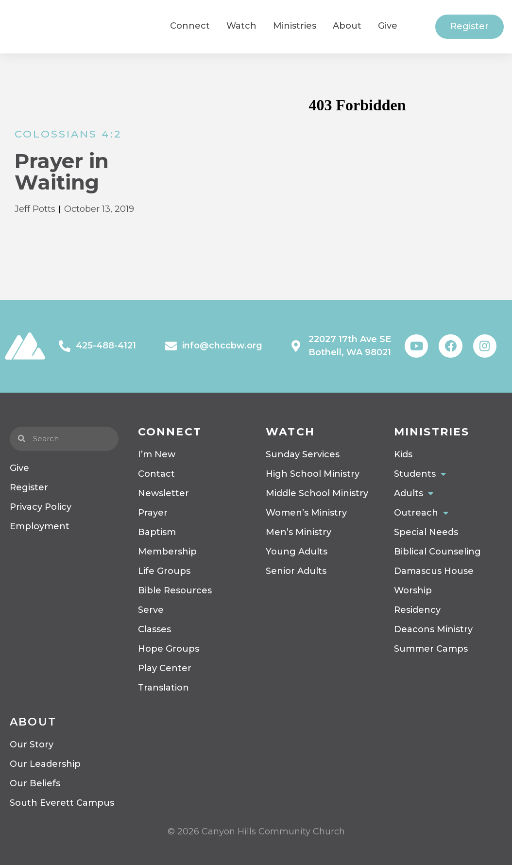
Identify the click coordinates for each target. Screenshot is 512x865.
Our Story (31, 744)
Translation (163, 687)
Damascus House (434, 571)
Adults (413, 493)
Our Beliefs (35, 783)
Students (420, 474)
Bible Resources (175, 590)
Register (29, 487)
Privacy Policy (40, 507)
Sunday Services (303, 454)
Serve (151, 610)
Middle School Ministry (317, 493)
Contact (156, 473)
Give (19, 468)
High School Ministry (312, 473)
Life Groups (164, 571)
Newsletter (163, 493)
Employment (39, 526)
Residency (417, 610)
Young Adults (296, 551)
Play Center (164, 668)
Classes (154, 629)
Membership (167, 551)
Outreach (421, 512)
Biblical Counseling (437, 551)
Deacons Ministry (433, 629)
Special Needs (426, 532)
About (33, 721)
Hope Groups (168, 648)
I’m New (156, 454)
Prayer (153, 512)
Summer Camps (431, 648)
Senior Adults (296, 571)
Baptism (157, 532)
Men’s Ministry (298, 532)
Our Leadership (45, 764)
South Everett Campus (62, 802)
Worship (413, 590)
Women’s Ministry (306, 512)
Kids (403, 454)
